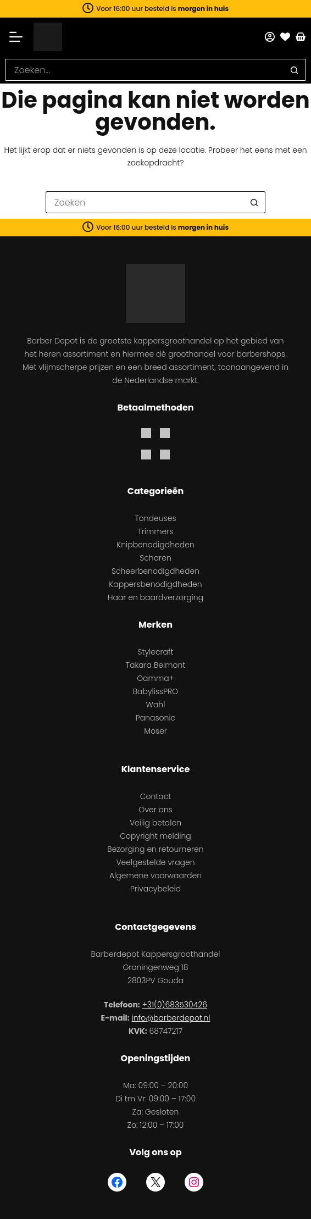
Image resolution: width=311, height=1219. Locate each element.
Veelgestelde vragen (155, 862)
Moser (155, 730)
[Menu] (19, 37)
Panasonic (155, 717)
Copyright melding (155, 835)
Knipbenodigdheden (155, 544)
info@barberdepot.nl (171, 1017)
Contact (155, 796)
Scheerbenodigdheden (155, 571)
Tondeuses (155, 518)
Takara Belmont (156, 665)
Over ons (155, 809)
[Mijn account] (270, 37)
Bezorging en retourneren (155, 849)
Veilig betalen (155, 822)
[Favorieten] (285, 37)
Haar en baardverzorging (155, 597)
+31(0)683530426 (174, 1004)
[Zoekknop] (295, 70)
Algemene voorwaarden (155, 875)
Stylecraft (155, 651)
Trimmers (155, 531)
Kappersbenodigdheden (155, 584)
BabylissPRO (156, 691)
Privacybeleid (155, 888)
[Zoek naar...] (144, 70)
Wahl (155, 704)
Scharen (155, 557)
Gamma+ (155, 678)
